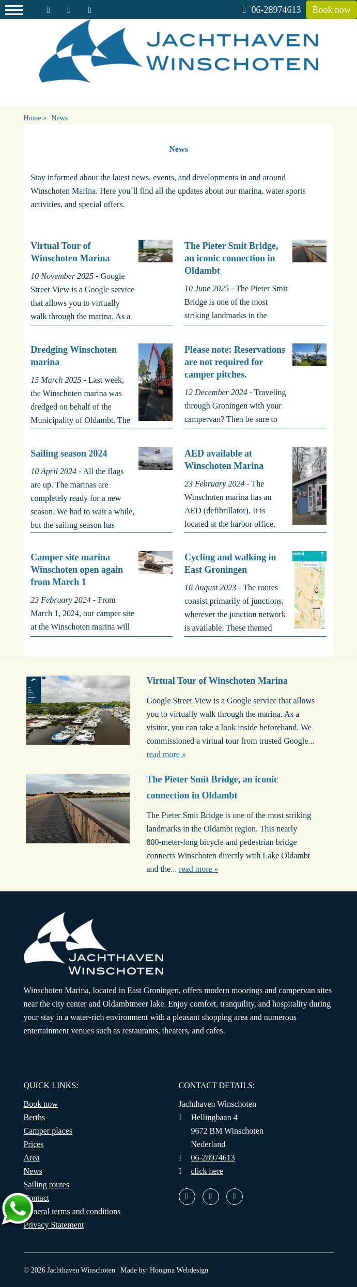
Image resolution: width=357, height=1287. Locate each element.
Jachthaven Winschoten (81, 1270)
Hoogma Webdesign (179, 1270)
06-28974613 (272, 10)
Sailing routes (46, 1184)
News (33, 1171)
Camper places (48, 1130)
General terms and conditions (72, 1211)
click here (207, 1171)
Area (32, 1157)
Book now (331, 10)
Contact (37, 1198)
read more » (166, 754)
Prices (34, 1144)
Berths (34, 1117)
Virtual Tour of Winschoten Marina (217, 681)
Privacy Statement (54, 1224)
